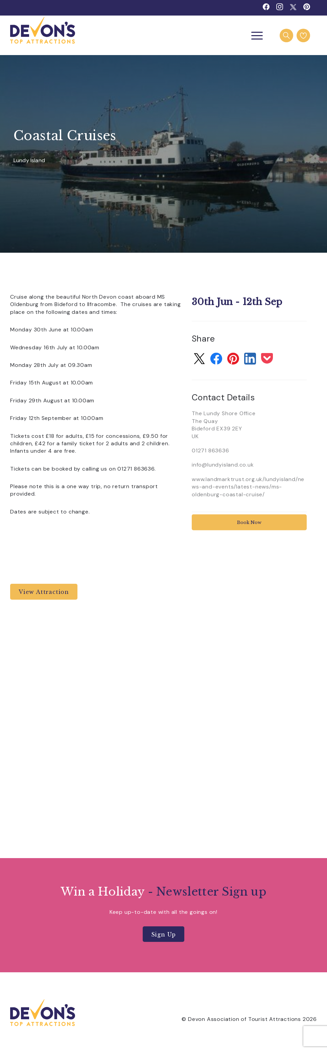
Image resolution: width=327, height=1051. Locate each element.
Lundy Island (29, 160)
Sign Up (163, 934)
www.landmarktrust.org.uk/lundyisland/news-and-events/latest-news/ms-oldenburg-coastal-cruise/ (248, 487)
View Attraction (44, 592)
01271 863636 (210, 450)
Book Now (249, 522)
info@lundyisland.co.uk (223, 464)
